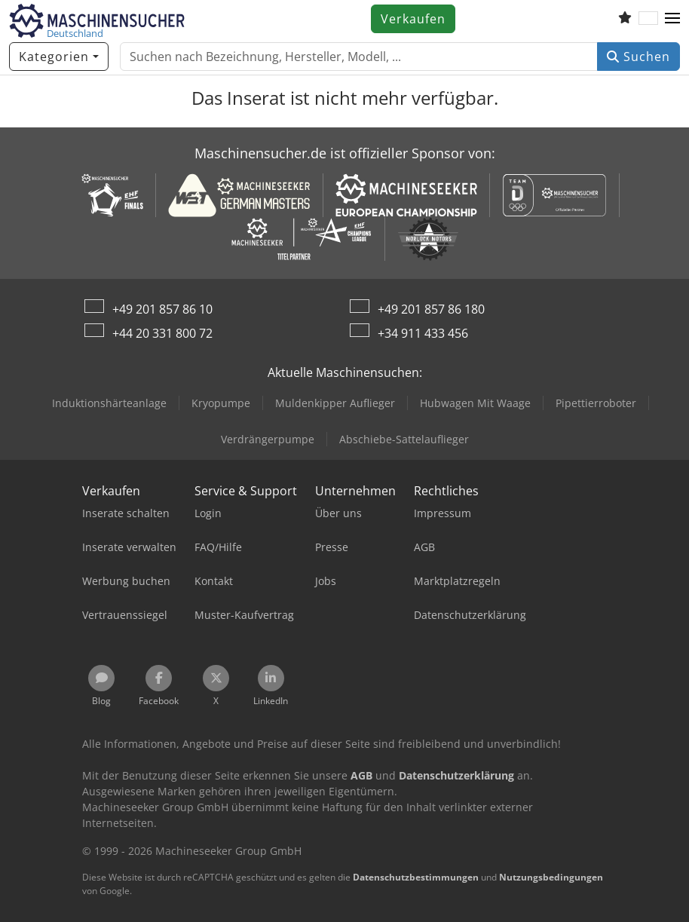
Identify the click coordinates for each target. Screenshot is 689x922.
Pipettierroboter (596, 403)
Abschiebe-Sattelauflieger (404, 439)
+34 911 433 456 (423, 333)
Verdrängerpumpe (267, 439)
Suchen (638, 56)
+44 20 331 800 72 (162, 333)
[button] (672, 19)
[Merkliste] (625, 19)
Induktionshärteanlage (109, 403)
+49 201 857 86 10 (162, 309)
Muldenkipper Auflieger (335, 403)
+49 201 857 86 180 (431, 309)
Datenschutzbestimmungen (416, 877)
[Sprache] (648, 19)
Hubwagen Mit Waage (475, 403)
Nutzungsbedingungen (551, 877)
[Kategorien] (59, 56)
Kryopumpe (220, 403)
